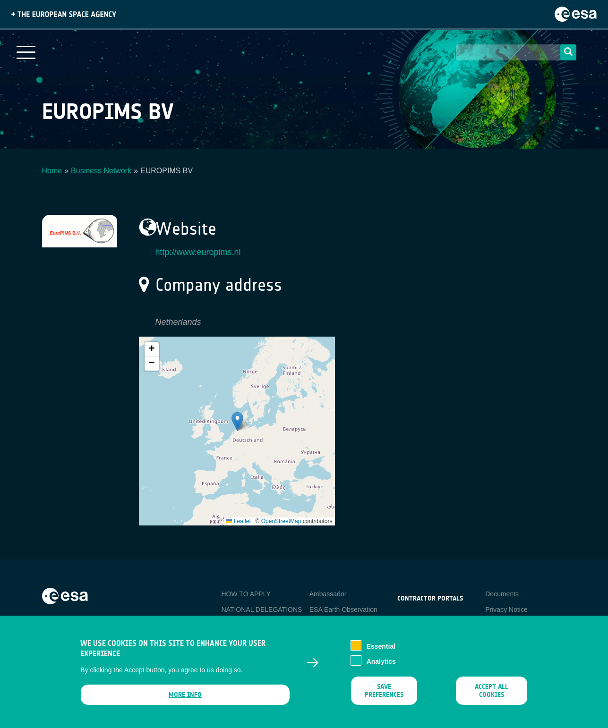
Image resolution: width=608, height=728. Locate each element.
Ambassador (328, 594)
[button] (237, 421)
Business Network (101, 171)
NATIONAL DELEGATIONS (262, 609)
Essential (381, 646)
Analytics (381, 661)
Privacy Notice (506, 609)
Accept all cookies (491, 691)
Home (52, 171)
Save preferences (384, 691)
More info (185, 695)
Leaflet (238, 521)
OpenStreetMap (281, 521)
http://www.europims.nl (198, 252)
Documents (502, 594)
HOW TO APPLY (246, 594)
